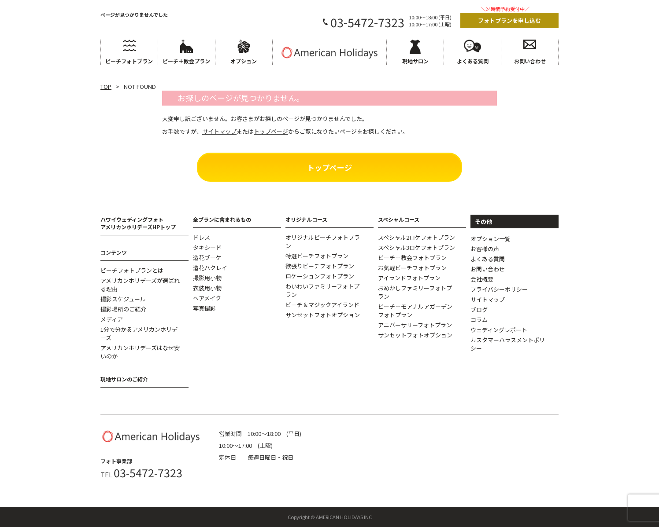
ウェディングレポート (498, 330)
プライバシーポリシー (499, 289)
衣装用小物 (207, 288)
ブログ (479, 309)
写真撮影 (204, 308)
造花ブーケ (207, 257)
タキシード (207, 247)
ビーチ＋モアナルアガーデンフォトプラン (415, 310)
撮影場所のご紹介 (123, 309)
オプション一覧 (490, 238)
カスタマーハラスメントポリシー (507, 344)
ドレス (201, 237)
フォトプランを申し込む (509, 20)
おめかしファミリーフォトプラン (415, 292)
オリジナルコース (306, 219)
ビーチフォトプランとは (131, 270)
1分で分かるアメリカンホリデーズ (139, 333)
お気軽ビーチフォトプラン (412, 268)
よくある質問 (487, 259)
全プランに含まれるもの (222, 219)
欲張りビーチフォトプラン (319, 266)
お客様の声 (484, 249)
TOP (105, 86)
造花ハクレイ (210, 268)
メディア (111, 319)
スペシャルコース (398, 219)
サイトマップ (487, 299)
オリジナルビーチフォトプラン (322, 241)
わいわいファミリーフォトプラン (322, 290)
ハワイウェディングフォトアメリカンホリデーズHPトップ (138, 223)
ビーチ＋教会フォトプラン (412, 257)
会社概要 (481, 279)
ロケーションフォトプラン (319, 276)
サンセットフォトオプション (322, 315)
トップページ (329, 167)
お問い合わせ (487, 269)
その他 (483, 221)
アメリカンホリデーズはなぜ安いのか (140, 352)
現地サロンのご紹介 (124, 379)
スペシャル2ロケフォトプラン (416, 237)
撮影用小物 (207, 278)
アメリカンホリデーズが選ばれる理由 (140, 284)
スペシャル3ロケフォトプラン (416, 247)
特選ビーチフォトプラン (316, 256)
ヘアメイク (207, 298)
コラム (479, 319)
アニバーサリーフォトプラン (415, 325)
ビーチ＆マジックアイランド (322, 304)
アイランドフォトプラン (409, 278)
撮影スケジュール (123, 299)
